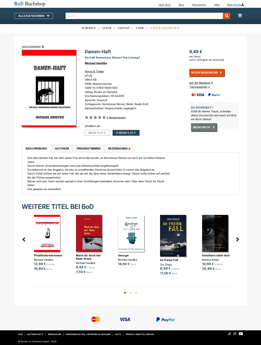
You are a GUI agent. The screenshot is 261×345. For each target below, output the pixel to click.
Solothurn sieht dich (216, 255)
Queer (106, 28)
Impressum (54, 334)
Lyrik (140, 28)
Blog (181, 5)
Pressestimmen (88, 148)
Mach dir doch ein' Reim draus (89, 257)
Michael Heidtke (96, 63)
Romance (89, 28)
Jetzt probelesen (31, 46)
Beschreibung (36, 148)
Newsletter (199, 5)
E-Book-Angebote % (164, 28)
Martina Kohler (210, 259)
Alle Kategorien (33, 16)
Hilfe (217, 5)
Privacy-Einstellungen (140, 334)
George (123, 255)
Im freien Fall (169, 260)
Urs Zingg (166, 264)
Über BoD (164, 5)
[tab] (36, 149)
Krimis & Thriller (94, 71)
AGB (20, 334)
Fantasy (124, 28)
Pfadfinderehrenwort (49, 255)
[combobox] (148, 16)
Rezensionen (119, 148)
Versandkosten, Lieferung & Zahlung (88, 334)
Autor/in (62, 148)
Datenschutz (35, 334)
